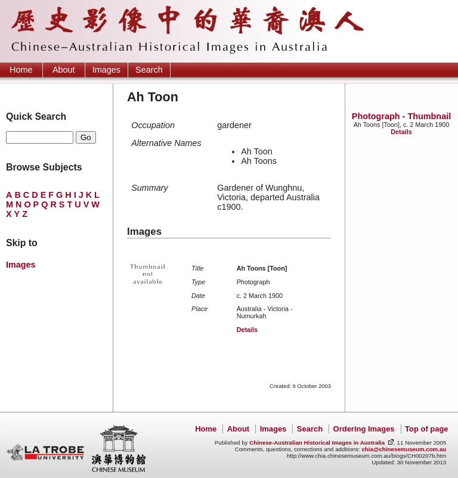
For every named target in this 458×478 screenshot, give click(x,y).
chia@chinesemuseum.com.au (403, 449)
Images (106, 70)
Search (149, 70)
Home (21, 70)
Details (401, 131)
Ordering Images (364, 428)
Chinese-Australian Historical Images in (317, 442)
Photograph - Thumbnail (401, 116)
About (63, 70)
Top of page (426, 428)
